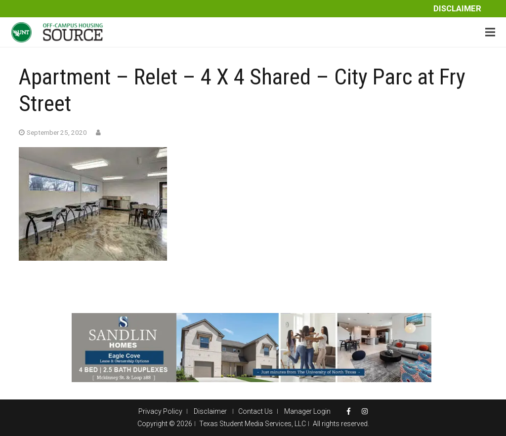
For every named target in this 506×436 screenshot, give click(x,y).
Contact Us (255, 411)
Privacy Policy (160, 411)
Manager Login (307, 411)
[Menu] (490, 32)
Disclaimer (457, 8)
